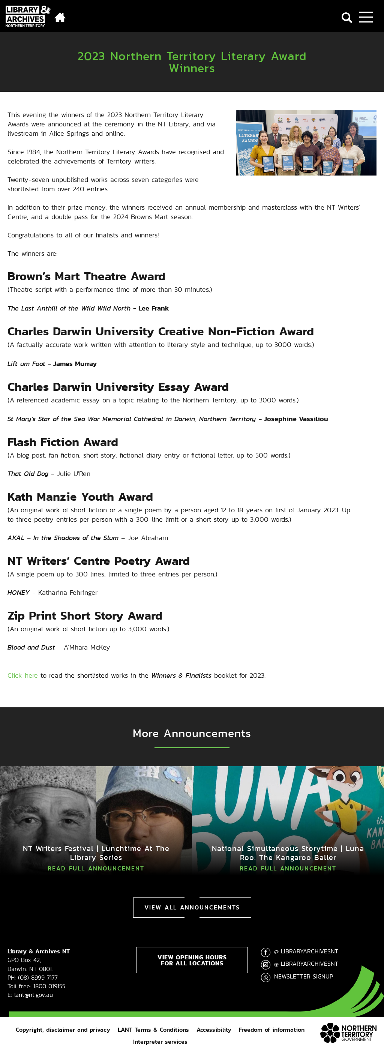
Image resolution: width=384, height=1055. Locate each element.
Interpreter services (160, 1041)
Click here (23, 675)
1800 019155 (49, 986)
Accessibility (213, 1029)
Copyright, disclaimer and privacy (63, 1029)
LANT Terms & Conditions (153, 1029)
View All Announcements (192, 907)
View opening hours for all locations (192, 960)
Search (347, 17)
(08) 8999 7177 (38, 977)
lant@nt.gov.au (33, 994)
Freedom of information (271, 1029)
